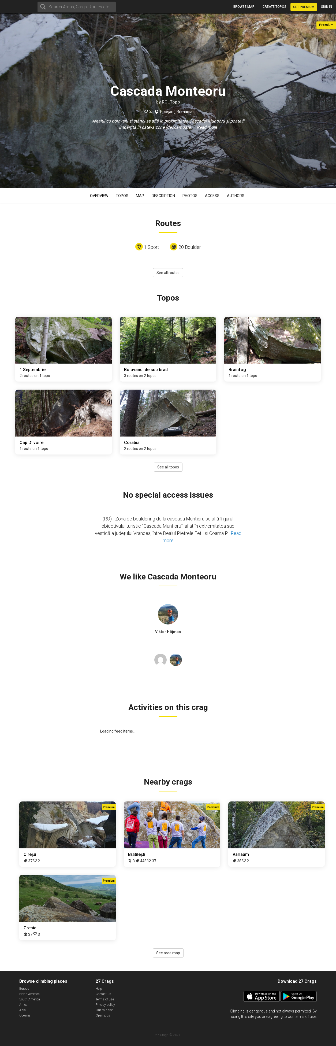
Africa (23, 1005)
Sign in (326, 7)
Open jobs (103, 1015)
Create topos (274, 7)
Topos (122, 196)
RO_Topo (171, 102)
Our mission (105, 1010)
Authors (235, 196)
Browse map (244, 7)
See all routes (168, 273)
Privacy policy (105, 1005)
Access (212, 196)
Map (140, 196)
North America (29, 994)
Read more (207, 127)
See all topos (168, 467)
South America (29, 999)
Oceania (25, 1015)
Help (99, 988)
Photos (189, 196)
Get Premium (303, 7)
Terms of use (105, 999)
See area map (168, 953)
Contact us (103, 994)
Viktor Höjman (168, 632)
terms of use (305, 1016)
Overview (99, 196)
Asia (22, 1010)
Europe (24, 988)
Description (163, 196)
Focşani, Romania (176, 112)
